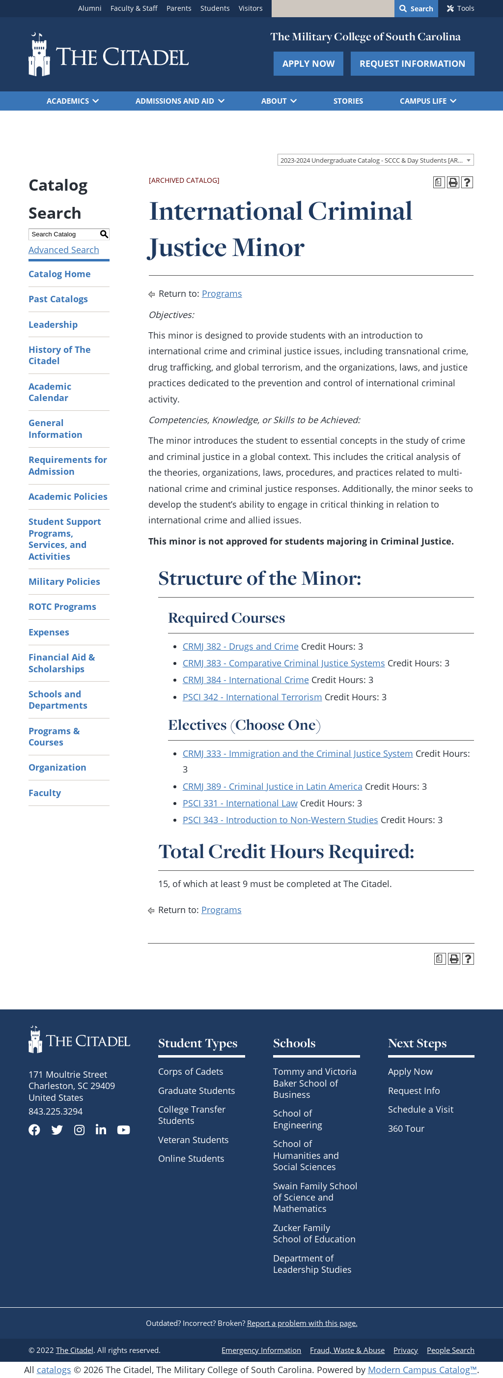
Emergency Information (261, 1350)
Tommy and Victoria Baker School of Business (315, 1082)
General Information (55, 428)
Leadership (53, 324)
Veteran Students (193, 1140)
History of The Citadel (59, 355)
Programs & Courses (54, 736)
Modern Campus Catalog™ (422, 1370)
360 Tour (406, 1128)
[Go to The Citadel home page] (108, 54)
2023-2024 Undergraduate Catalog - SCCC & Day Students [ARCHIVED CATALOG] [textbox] (377, 160)
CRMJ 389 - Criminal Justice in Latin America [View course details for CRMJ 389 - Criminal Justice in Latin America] (273, 786)
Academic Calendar (49, 391)
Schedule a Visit (420, 1109)
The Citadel (74, 1350)
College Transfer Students (191, 1114)
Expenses (48, 632)
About (274, 101)
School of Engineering (297, 1118)
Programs (222, 293)
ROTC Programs (62, 606)
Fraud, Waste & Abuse (347, 1350)
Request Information (413, 63)
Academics (68, 101)
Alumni (90, 8)
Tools (466, 8)
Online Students (191, 1158)
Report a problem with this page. (302, 1323)
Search (422, 8)
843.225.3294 (55, 1111)
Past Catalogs (58, 299)
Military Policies (64, 581)
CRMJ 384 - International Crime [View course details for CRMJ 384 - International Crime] (246, 680)
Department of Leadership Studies (312, 1263)
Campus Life (423, 101)
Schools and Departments (57, 699)
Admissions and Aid (175, 101)
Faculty (44, 793)
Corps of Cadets (191, 1071)
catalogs (54, 1370)
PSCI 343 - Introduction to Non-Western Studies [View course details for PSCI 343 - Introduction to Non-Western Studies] (280, 820)
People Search (451, 1350)
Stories (348, 101)
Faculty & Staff (134, 8)
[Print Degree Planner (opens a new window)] (439, 182)
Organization (57, 767)
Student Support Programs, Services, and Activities (64, 539)
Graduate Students (196, 1090)
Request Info (414, 1090)
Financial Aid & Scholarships (61, 662)
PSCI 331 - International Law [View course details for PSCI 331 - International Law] (240, 803)
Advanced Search (63, 250)
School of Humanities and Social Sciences (306, 1155)
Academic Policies (68, 496)
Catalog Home (59, 274)
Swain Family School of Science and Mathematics (315, 1197)
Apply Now (308, 63)
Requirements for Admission (67, 465)
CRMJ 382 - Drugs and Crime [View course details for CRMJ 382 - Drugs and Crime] (241, 646)
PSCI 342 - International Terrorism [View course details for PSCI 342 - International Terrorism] (252, 697)
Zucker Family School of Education (314, 1233)
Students (215, 8)
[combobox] (376, 160)
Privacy (405, 1350)
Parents (179, 8)
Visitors (251, 8)
